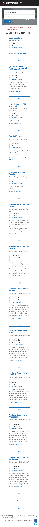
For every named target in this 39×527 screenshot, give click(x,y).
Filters (19, 508)
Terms (29, 516)
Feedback (12, 518)
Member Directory (7, 516)
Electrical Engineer (15, 136)
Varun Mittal (18, 191)
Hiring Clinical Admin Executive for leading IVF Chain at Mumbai (18, 68)
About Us (18, 516)
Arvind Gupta (18, 234)
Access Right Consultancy (17, 73)
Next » (19, 500)
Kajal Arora (18, 123)
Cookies (5, 518)
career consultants (15, 38)
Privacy (34, 516)
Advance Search (30, 19)
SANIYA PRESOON (20, 53)
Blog (23, 516)
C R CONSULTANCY (15, 41)
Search (7, 21)
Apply (19, 60)
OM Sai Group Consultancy (18, 177)
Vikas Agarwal (19, 91)
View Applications (16, 48)
